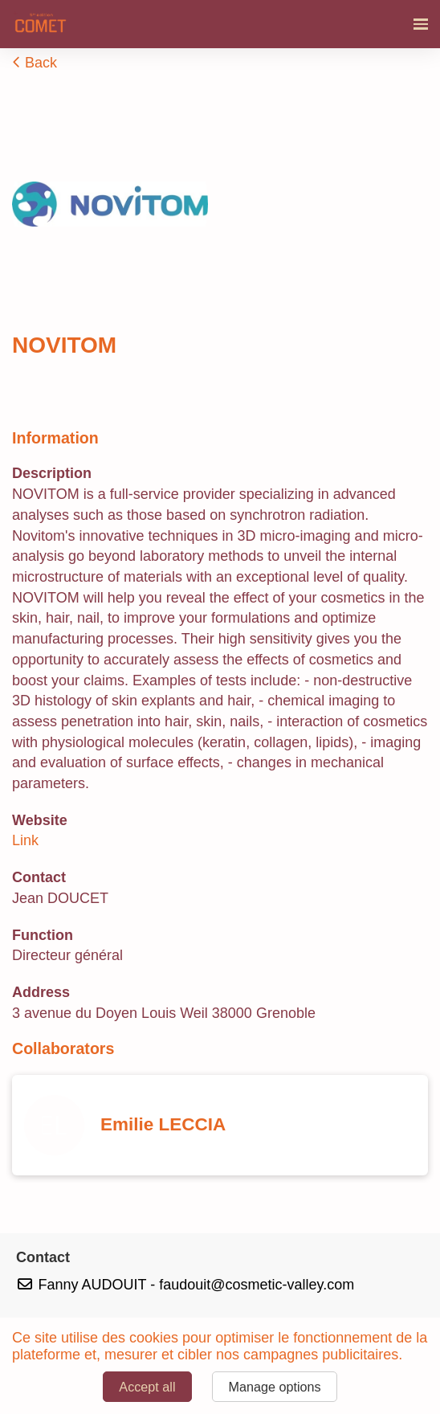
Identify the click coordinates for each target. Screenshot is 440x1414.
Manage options (274, 1386)
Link (25, 840)
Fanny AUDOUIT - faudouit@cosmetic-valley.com (185, 1285)
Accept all (147, 1386)
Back (34, 63)
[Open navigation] (421, 24)
